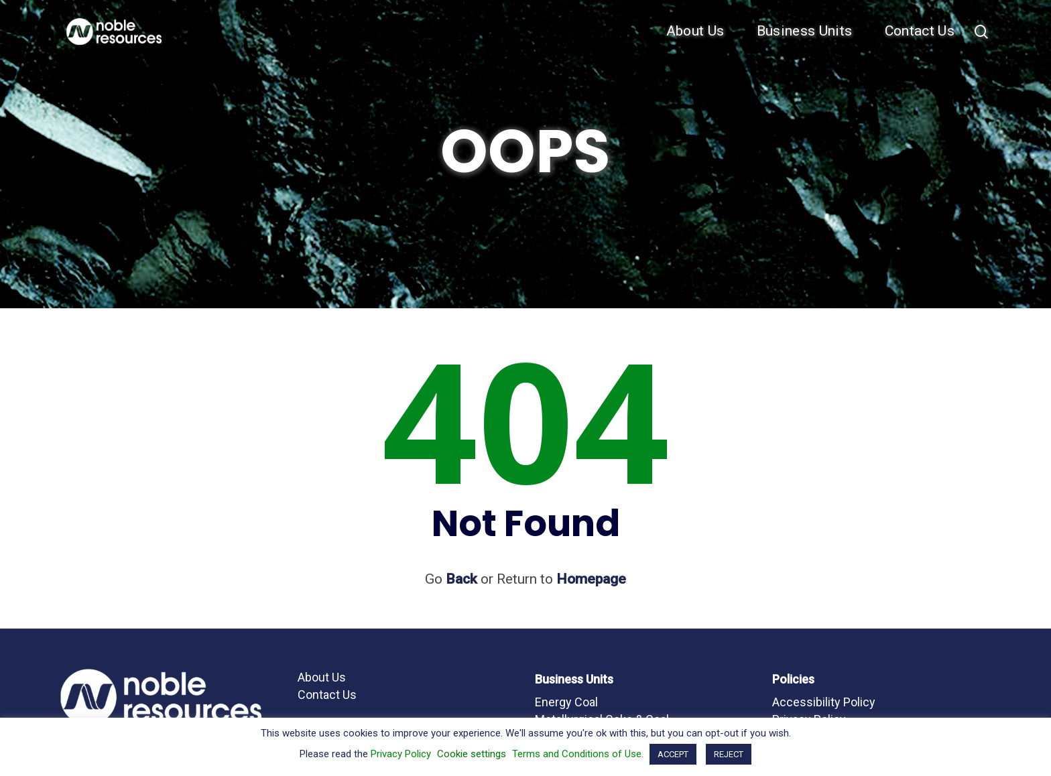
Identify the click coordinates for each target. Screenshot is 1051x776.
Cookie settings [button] (471, 754)
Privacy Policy (401, 754)
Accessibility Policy (823, 702)
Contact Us (920, 31)
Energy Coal (566, 702)
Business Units (805, 31)
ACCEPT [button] (673, 754)
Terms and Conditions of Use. (577, 754)
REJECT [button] (728, 754)
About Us (695, 31)
